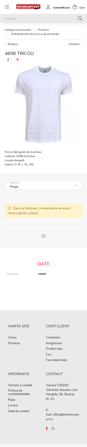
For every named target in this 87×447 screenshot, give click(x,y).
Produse (43, 30)
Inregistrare (54, 343)
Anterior (12, 44)
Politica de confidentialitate (19, 392)
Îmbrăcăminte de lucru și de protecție (35, 34)
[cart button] (77, 7)
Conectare (53, 338)
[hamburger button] (7, 7)
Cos (49, 355)
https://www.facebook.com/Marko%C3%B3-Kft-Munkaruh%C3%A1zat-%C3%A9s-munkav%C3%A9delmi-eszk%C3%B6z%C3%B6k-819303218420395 (47, 428)
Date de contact (18, 411)
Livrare (13, 405)
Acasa (12, 338)
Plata (11, 400)
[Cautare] (43, 18)
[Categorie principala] (18, 30)
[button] (43, 235)
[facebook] (8, 60)
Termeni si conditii (20, 385)
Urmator (74, 44)
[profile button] (57, 7)
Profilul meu (54, 349)
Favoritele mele (56, 360)
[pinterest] (17, 60)
